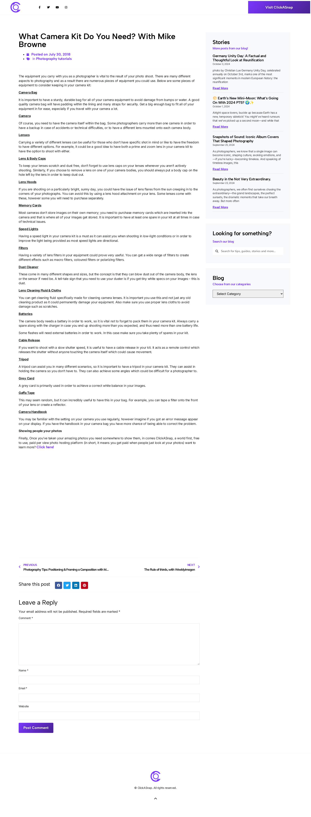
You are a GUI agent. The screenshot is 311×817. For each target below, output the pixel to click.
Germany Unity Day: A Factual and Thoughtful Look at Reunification (239, 58)
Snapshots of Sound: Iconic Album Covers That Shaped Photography (246, 139)
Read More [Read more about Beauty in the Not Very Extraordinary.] (220, 207)
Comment (26, 618)
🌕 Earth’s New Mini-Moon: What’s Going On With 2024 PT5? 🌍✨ (245, 100)
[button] (58, 585)
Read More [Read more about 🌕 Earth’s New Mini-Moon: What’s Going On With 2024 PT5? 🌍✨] (220, 127)
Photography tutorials (54, 59)
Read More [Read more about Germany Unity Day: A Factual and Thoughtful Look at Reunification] (220, 88)
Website (24, 706)
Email (23, 688)
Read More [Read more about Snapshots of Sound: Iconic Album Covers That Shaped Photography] (220, 169)
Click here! (45, 447)
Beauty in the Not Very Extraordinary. (242, 179)
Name (23, 670)
